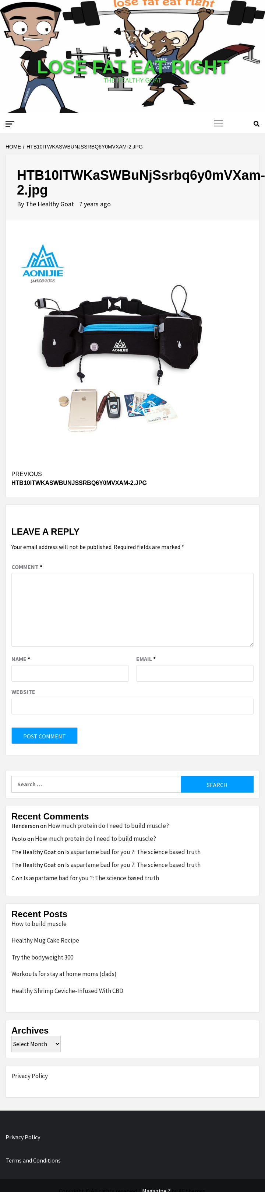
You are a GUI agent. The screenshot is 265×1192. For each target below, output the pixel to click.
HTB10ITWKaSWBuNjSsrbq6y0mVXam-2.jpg (132, 478)
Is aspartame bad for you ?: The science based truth (133, 852)
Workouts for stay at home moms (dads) (64, 974)
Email (146, 659)
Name (20, 659)
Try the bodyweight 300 (42, 957)
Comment (26, 566)
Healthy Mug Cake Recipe (45, 940)
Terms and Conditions (33, 1160)
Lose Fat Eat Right (132, 67)
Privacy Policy (29, 1076)
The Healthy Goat (50, 204)
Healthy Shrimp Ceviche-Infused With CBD (67, 991)
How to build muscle (39, 924)
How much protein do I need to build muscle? (108, 826)
